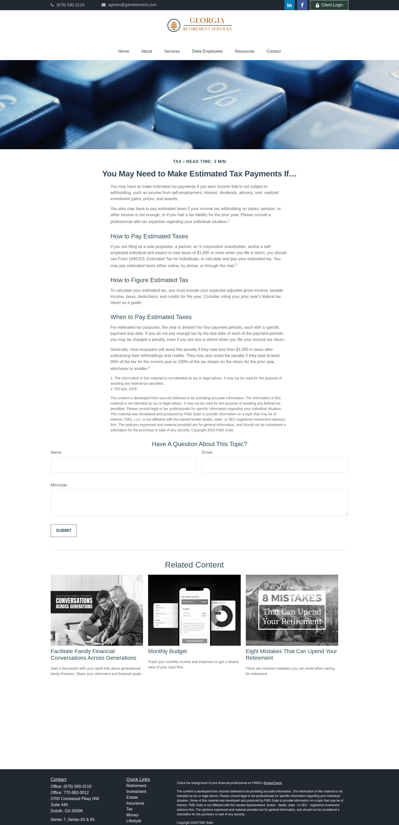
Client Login (329, 5)
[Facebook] (302, 5)
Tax (129, 809)
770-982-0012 (76, 792)
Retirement (136, 785)
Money (132, 815)
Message (59, 485)
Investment (136, 791)
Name (56, 452)
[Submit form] (64, 530)
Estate (132, 797)
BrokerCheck (273, 783)
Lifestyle (133, 821)
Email (207, 452)
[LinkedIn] (289, 5)
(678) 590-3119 (67, 5)
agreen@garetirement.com (129, 5)
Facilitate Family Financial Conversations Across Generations (93, 654)
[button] (123, 51)
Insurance (135, 803)
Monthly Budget (167, 651)
